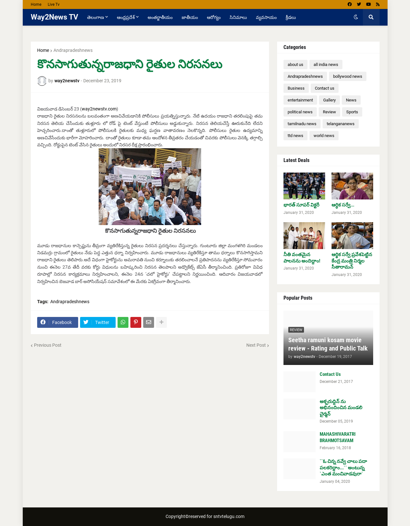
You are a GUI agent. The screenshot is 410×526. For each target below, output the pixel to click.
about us (295, 64)
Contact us (324, 88)
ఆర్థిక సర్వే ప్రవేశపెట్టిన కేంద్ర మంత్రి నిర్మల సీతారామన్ (352, 261)
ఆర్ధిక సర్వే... (343, 205)
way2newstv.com (99, 108)
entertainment (300, 100)
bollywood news (347, 76)
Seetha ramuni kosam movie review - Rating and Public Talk (328, 344)
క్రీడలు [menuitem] (291, 17)
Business (296, 88)
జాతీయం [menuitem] (190, 17)
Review (329, 111)
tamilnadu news (302, 123)
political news (300, 111)
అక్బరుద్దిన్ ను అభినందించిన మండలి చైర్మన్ (341, 408)
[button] (356, 17)
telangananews (341, 123)
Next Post (256, 345)
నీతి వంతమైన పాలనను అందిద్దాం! (301, 258)
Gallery (329, 100)
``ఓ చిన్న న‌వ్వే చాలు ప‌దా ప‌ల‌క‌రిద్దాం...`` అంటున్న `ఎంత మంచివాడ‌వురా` (343, 467)
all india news (326, 64)
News (351, 100)
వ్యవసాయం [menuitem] (266, 17)
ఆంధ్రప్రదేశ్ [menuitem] (126, 17)
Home (36, 4)
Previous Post (48, 345)
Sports (352, 111)
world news (324, 135)
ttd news (295, 135)
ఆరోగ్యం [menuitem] (214, 17)
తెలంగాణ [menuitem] (95, 17)
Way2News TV (54, 17)
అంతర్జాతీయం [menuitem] (160, 17)
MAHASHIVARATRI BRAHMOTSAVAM (338, 437)
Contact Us (330, 374)
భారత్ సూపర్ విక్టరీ (301, 205)
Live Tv (54, 4)
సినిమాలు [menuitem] (238, 17)
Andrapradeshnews (73, 50)
